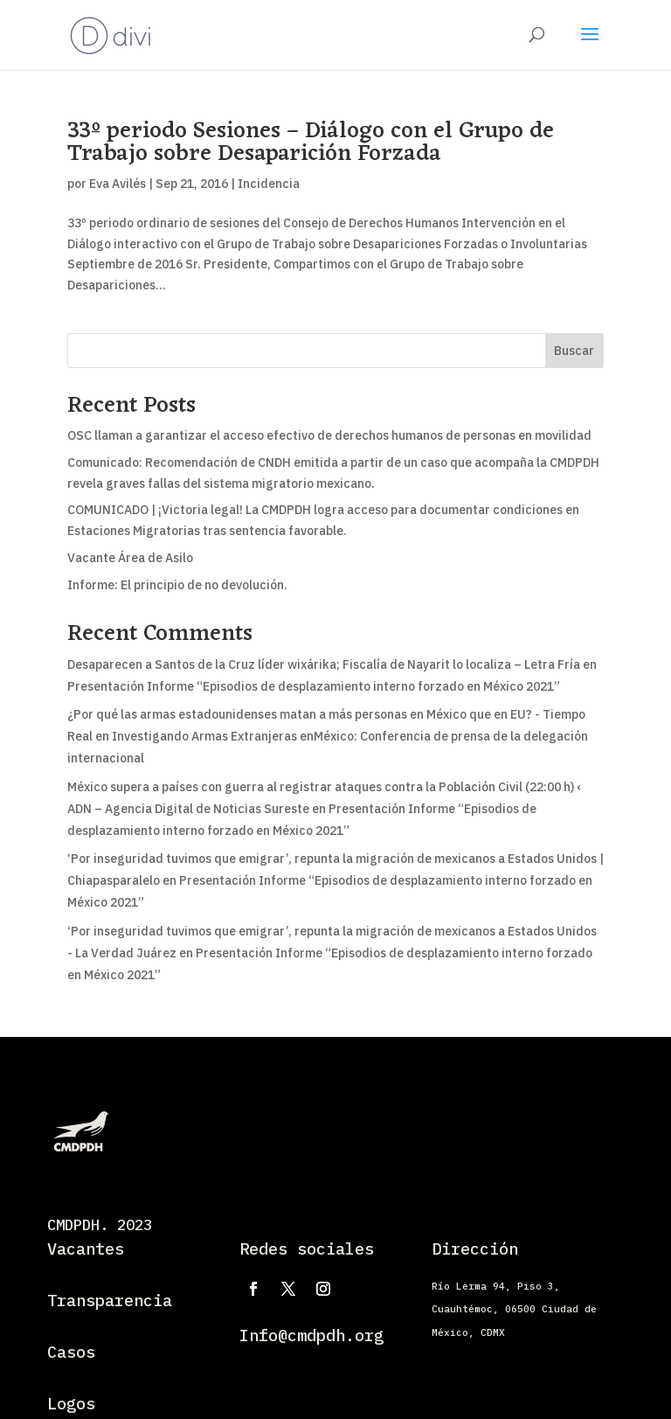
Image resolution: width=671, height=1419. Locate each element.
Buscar (574, 350)
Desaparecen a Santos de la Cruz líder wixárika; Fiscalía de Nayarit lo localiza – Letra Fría (323, 664)
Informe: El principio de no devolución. (177, 585)
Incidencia (269, 183)
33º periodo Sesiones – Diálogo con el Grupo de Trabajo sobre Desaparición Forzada (310, 142)
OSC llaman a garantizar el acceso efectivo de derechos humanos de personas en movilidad (329, 435)
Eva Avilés (117, 183)
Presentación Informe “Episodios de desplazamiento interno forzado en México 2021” (313, 686)
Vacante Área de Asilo (130, 558)
